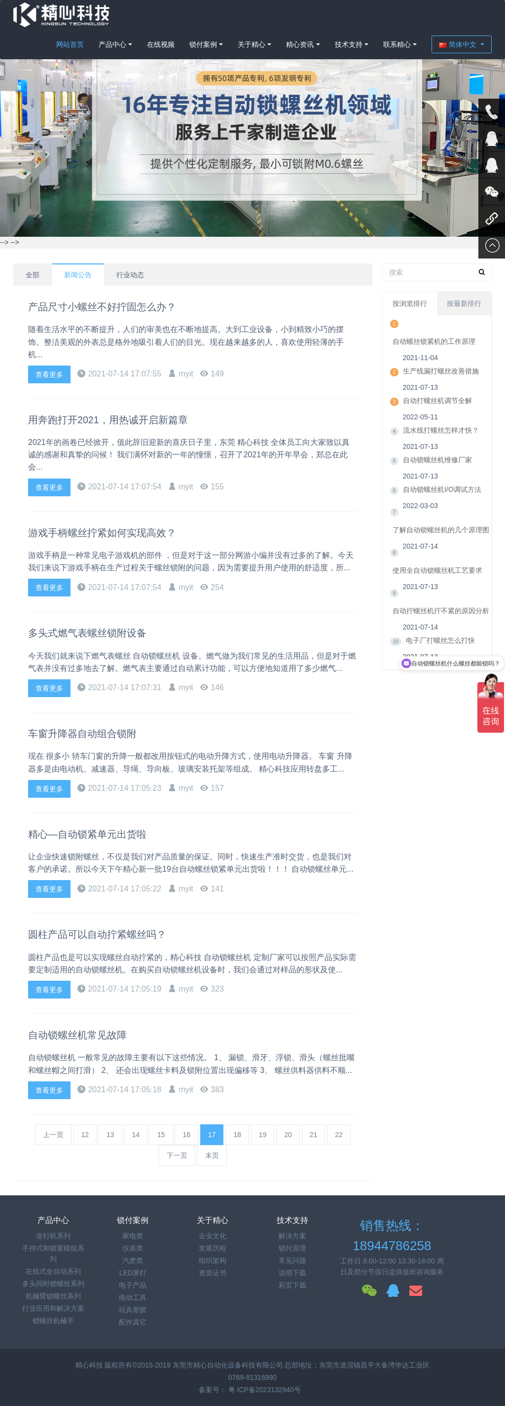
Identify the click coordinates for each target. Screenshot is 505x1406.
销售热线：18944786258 (392, 1235)
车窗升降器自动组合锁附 (87, 733)
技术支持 (348, 44)
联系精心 (397, 44)
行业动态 (130, 275)
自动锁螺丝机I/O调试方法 (442, 500)
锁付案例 (203, 44)
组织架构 (212, 1260)
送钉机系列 (53, 1236)
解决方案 (292, 1236)
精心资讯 (300, 44)
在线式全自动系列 (53, 1271)
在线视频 (161, 44)
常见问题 (292, 1260)
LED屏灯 (132, 1273)
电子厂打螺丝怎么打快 (440, 651)
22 (339, 1135)
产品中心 (112, 44)
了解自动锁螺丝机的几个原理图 (441, 541)
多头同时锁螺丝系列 (53, 1284)
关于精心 (251, 44)
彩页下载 (292, 1285)
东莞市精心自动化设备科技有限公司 (228, 1365)
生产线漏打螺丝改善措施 (441, 382)
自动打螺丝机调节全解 (437, 411)
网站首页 (70, 44)
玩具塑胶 (132, 1310)
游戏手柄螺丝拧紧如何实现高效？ (109, 532)
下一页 (177, 1155)
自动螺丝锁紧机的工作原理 (434, 352)
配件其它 (132, 1322)
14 (136, 1135)
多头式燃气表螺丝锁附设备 (93, 633)
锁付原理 (292, 1248)
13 (110, 1135)
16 (186, 1135)
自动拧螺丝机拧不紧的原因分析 (441, 622)
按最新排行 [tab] (464, 308)
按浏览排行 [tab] (410, 308)
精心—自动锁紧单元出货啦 (93, 834)
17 (212, 1135)
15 (161, 1135)
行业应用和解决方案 (53, 1308)
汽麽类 (132, 1260)
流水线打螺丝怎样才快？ (441, 441)
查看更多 (49, 374)
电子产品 (132, 1285)
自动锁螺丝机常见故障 (82, 1035)
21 (314, 1135)
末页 (212, 1155)
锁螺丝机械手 (53, 1321)
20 (288, 1135)
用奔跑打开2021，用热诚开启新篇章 (116, 419)
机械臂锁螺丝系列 (53, 1296)
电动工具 (132, 1297)
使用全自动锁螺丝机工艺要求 (437, 581)
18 (237, 1135)
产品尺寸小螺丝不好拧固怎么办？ (109, 306)
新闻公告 (78, 275)
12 (85, 1135)
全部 (32, 275)
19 (263, 1135)
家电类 (132, 1236)
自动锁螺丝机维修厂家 (437, 471)
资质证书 (212, 1273)
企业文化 (212, 1236)
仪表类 (132, 1248)
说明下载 (292, 1273)
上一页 (53, 1135)
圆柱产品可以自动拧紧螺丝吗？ (104, 934)
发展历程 (212, 1248)
